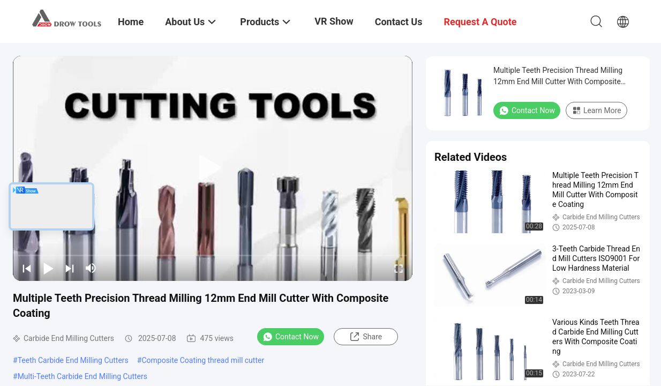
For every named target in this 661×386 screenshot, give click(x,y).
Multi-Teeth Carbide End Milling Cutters (82, 376)
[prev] (26, 268)
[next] (69, 268)
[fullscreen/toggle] (398, 268)
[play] (212, 168)
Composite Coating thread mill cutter (202, 360)
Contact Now (290, 337)
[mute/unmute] (91, 268)
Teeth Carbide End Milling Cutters (73, 360)
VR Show (333, 21)
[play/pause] (48, 268)
